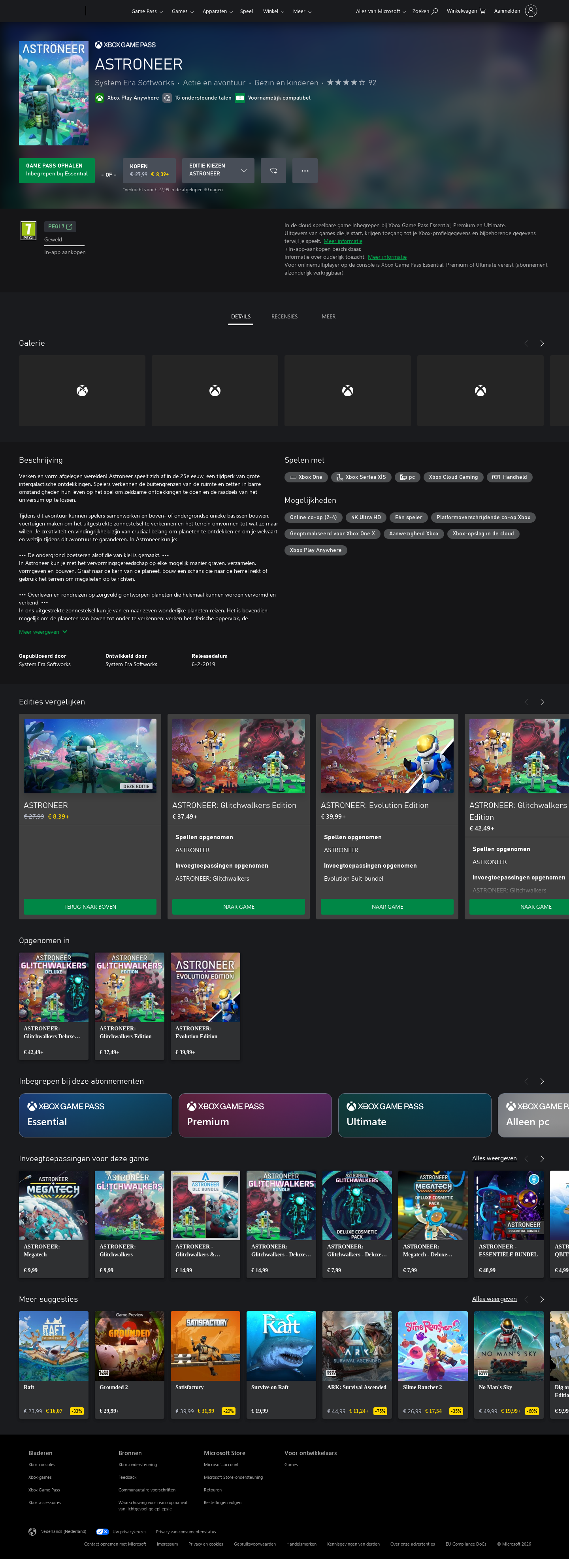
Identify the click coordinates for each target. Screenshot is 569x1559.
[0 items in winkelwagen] (466, 10)
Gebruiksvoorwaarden (255, 1543)
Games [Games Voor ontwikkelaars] (291, 1464)
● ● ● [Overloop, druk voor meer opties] (305, 170)
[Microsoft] (55, 11)
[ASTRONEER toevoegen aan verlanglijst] (273, 170)
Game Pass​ (144, 11)
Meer (299, 11)
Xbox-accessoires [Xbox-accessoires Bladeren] (44, 1502)
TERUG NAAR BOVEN (90, 906)
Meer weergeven (43, 631)
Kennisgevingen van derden (353, 1543)
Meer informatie (343, 241)
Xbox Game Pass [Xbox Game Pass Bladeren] (44, 1489)
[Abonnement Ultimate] (415, 1115)
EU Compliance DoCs (466, 1543)
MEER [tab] (328, 316)
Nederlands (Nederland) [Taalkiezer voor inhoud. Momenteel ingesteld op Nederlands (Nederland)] (63, 1531)
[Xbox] (108, 11)
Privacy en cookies (205, 1543)
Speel (246, 11)
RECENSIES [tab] (284, 316)
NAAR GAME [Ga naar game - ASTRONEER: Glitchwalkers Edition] (238, 906)
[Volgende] (542, 343)
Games (180, 11)
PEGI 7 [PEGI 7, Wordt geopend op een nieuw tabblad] (60, 227)
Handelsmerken (301, 1543)
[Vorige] (526, 343)
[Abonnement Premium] (255, 1115)
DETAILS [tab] (241, 316)
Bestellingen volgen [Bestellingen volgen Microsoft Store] (222, 1502)
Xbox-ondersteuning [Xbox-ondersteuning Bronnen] (138, 1464)
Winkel (270, 11)
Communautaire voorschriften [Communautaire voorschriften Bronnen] (147, 1489)
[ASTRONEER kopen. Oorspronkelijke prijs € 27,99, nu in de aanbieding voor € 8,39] (149, 170)
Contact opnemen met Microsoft (115, 1543)
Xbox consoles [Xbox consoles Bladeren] (41, 1464)
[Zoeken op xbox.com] (425, 10)
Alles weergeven (494, 1158)
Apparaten (215, 11)
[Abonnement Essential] (95, 1115)
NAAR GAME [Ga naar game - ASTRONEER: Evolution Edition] (387, 906)
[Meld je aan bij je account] (515, 10)
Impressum (167, 1543)
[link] (54, 1006)
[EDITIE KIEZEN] (218, 170)
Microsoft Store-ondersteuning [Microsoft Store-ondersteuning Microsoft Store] (233, 1477)
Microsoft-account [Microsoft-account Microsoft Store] (221, 1464)
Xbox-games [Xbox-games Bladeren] (40, 1477)
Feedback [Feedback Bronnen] (127, 1477)
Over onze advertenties (412, 1543)
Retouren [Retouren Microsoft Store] (213, 1489)
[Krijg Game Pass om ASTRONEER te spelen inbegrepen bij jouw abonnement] (57, 170)
